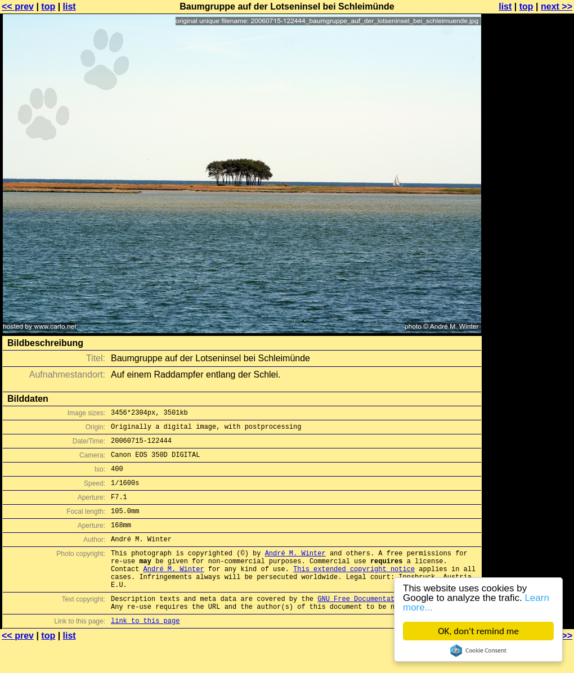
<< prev (18, 6)
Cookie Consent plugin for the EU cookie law (478, 650)
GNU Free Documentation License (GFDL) (392, 625)
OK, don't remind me (478, 631)
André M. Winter (295, 571)
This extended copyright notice (354, 590)
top (48, 6)
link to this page (145, 651)
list (69, 6)
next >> (556, 6)
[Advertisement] (528, 278)
